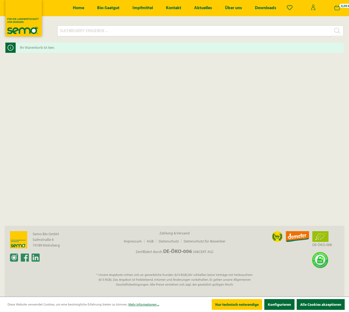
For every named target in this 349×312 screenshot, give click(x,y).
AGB (150, 241)
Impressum (133, 241)
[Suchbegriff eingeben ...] (194, 30)
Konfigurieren (279, 304)
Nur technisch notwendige (237, 304)
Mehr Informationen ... (143, 304)
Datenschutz (169, 241)
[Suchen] (337, 30)
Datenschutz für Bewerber (204, 241)
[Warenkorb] (337, 7)
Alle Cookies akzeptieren (320, 304)
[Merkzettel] (289, 7)
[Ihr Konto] (313, 7)
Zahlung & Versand (174, 233)
